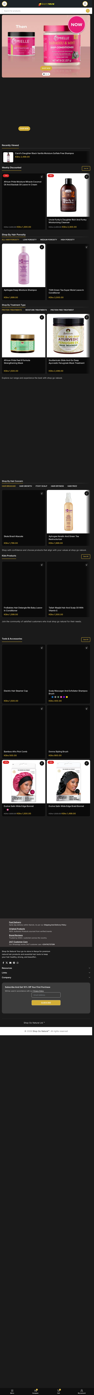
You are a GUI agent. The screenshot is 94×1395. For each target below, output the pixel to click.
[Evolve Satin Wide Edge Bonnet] (23, 1037)
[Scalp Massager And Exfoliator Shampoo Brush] (68, 922)
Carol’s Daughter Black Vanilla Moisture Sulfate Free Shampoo (44, 153)
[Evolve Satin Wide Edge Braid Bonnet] (68, 1037)
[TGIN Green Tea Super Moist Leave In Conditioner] (68, 265)
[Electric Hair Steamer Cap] (23, 922)
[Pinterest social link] (14, 1304)
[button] (42, 177)
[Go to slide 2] (46, 74)
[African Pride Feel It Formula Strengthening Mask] (23, 335)
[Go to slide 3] (48, 74)
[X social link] (6, 1304)
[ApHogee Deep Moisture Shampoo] (23, 265)
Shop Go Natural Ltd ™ (27, 1364)
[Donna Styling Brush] (68, 983)
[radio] (50, 953)
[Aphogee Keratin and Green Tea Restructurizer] (68, 597)
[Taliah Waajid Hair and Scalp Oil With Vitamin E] (68, 668)
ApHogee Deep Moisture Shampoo (20, 290)
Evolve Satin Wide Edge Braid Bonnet (66, 1062)
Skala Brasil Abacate (13, 621)
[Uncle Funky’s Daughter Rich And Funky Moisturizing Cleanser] (68, 195)
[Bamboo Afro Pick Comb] (23, 983)
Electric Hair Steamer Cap (16, 946)
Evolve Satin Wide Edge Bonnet (19, 1062)
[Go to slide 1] (44, 74)
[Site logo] (46, 3)
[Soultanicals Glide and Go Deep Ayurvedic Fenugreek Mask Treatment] (68, 335)
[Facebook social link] (3, 1304)
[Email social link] (10, 1304)
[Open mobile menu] (4, 3)
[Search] (46, 10)
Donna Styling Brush (58, 1007)
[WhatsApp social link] (17, 1304)
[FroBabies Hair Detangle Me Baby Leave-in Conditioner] (23, 668)
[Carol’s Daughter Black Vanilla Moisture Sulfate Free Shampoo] (8, 157)
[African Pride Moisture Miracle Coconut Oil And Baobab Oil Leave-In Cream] (23, 195)
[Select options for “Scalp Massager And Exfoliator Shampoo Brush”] (87, 904)
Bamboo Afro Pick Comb (15, 1007)
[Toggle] (89, 1309)
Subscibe (46, 1344)
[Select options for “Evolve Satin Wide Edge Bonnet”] (42, 1019)
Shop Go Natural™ (41, 1373)
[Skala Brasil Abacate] (23, 597)
